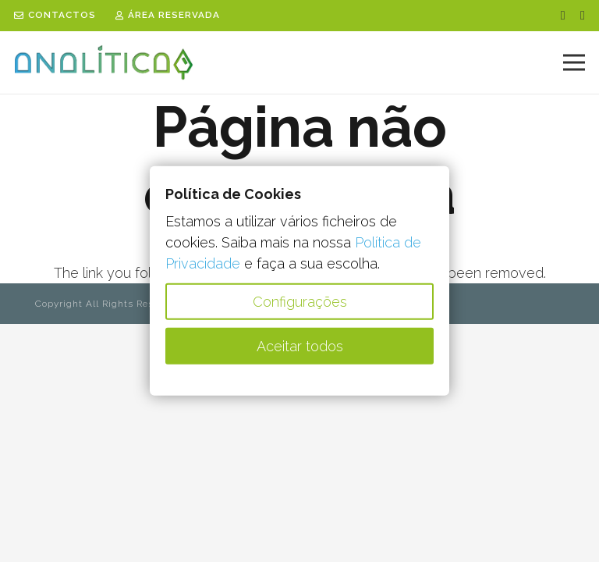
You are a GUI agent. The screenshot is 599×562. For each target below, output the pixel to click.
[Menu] (574, 62)
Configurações (300, 301)
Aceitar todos (300, 346)
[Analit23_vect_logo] (103, 62)
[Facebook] (563, 15)
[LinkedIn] (582, 15)
